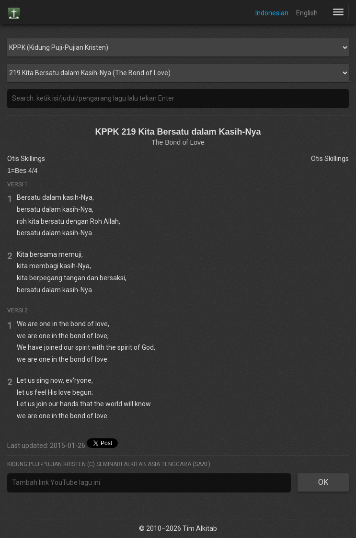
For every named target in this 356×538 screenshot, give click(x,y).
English (307, 13)
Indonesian (271, 13)
